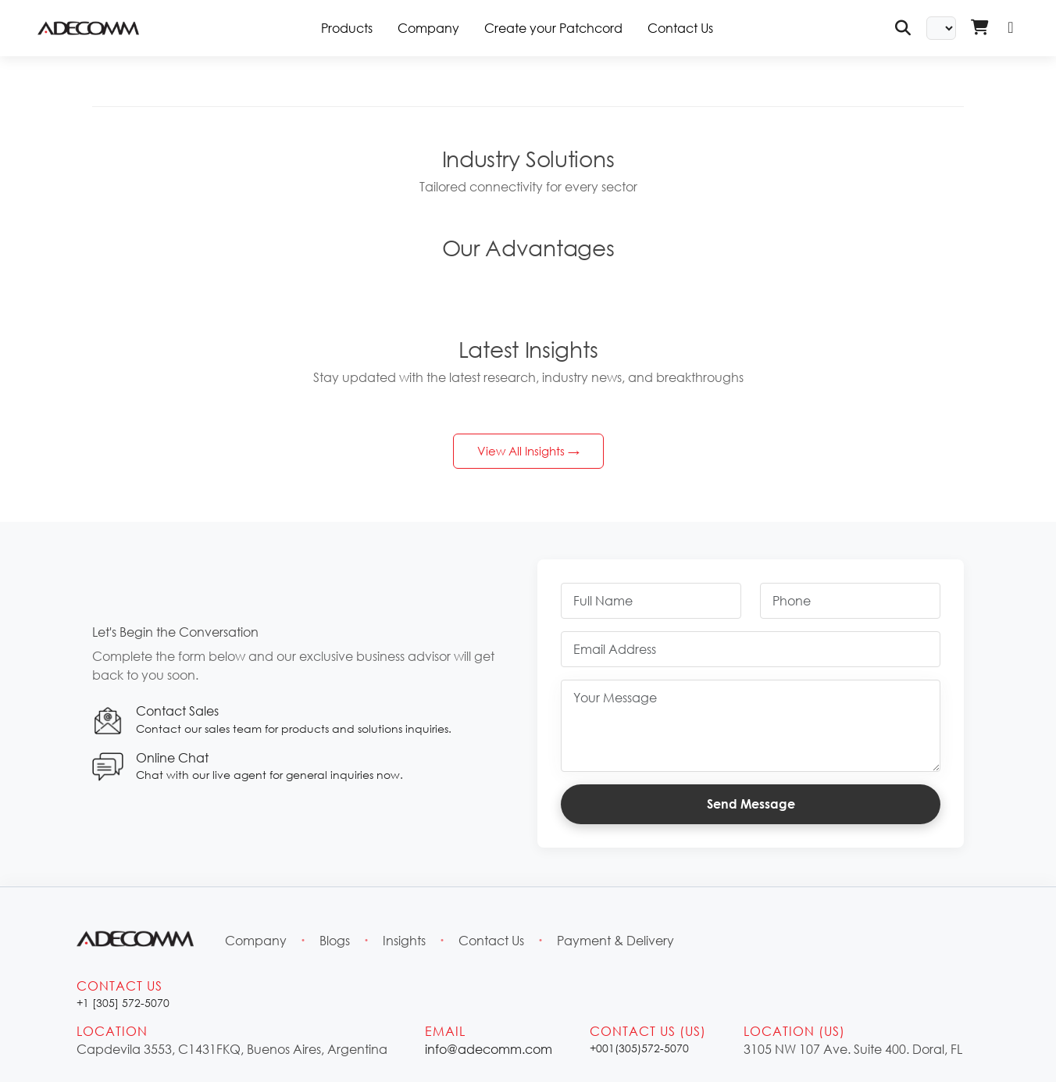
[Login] (1011, 28)
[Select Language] (941, 28)
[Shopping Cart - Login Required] (979, 28)
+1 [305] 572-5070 (123, 1002)
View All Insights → (528, 451)
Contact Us (680, 28)
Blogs (334, 940)
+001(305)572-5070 (639, 1048)
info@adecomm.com (488, 1049)
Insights (404, 940)
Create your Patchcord (553, 28)
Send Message (751, 804)
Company (428, 28)
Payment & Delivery (615, 940)
